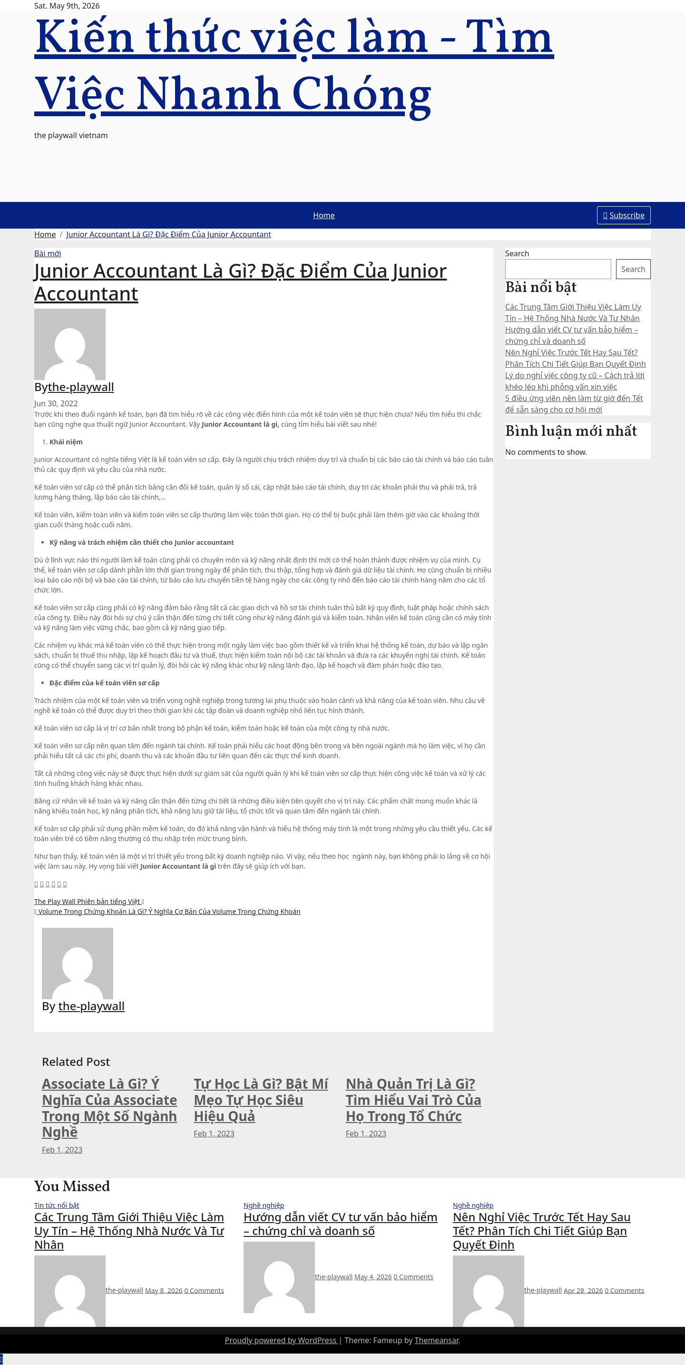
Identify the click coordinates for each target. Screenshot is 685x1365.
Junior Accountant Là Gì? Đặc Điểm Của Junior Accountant (168, 234)
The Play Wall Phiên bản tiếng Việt (89, 901)
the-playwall (81, 386)
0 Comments (204, 1290)
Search (517, 253)
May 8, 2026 (164, 1290)
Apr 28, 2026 (583, 1290)
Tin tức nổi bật (56, 1205)
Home (324, 215)
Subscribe (624, 215)
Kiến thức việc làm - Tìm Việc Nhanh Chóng (294, 68)
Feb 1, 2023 (62, 1149)
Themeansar (436, 1340)
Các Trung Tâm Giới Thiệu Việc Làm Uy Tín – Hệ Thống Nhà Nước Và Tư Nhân (129, 1230)
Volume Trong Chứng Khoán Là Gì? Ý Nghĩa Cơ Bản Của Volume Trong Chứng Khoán (167, 911)
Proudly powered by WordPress (282, 1340)
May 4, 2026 (373, 1276)
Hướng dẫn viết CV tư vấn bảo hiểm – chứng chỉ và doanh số (341, 1223)
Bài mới (47, 253)
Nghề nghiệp (264, 1205)
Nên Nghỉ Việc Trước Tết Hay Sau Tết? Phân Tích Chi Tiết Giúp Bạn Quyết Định (542, 1230)
